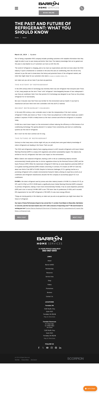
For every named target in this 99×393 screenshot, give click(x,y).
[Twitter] (43, 377)
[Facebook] (39, 377)
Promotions (49, 318)
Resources (49, 302)
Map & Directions (49, 346)
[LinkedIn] (60, 377)
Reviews (49, 322)
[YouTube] (47, 377)
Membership (49, 298)
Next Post (77, 247)
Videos (49, 314)
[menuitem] (17, 389)
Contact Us (49, 326)
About (49, 290)
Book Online (48, 13)
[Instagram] (52, 377)
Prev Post (21, 247)
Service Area (49, 306)
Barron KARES (49, 294)
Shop (49, 310)
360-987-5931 (49, 280)
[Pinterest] (56, 377)
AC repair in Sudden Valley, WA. (57, 105)
